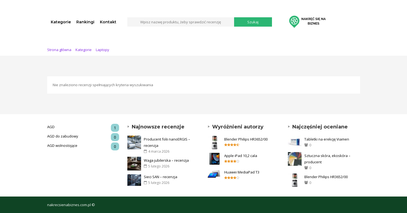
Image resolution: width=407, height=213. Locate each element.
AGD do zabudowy (83, 136)
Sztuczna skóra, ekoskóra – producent (327, 158)
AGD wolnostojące (83, 145)
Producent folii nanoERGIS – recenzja (167, 142)
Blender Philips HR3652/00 (246, 139)
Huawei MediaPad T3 (241, 172)
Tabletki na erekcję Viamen (326, 139)
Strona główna (59, 49)
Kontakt (108, 21)
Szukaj (253, 21)
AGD (83, 127)
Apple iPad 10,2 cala (240, 155)
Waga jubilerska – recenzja (166, 160)
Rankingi (85, 21)
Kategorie (61, 21)
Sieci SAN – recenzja (160, 176)
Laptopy (102, 49)
